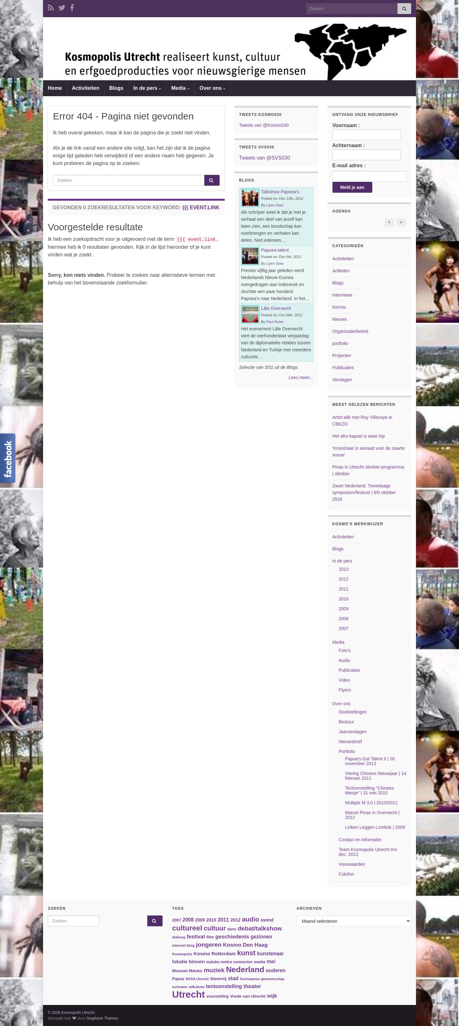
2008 (344, 618)
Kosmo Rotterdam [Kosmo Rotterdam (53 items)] (215, 953)
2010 (344, 598)
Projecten (341, 355)
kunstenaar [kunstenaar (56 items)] (270, 953)
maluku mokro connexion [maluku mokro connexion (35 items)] (229, 962)
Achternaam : (366, 151)
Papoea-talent (275, 250)
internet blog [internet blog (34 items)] (183, 945)
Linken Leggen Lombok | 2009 (375, 827)
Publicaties (343, 367)
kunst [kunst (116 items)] (246, 953)
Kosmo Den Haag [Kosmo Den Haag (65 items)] (245, 945)
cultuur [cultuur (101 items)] (215, 928)
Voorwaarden (352, 864)
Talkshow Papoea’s (280, 191)
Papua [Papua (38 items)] (178, 979)
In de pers (147, 88)
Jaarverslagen (353, 731)
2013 (344, 569)
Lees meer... (300, 377)
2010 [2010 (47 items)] (211, 919)
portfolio (340, 343)
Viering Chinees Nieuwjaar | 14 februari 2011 (375, 776)
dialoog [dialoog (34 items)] (178, 937)
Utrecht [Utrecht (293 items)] (188, 994)
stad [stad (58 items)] (233, 978)
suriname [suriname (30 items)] (179, 987)
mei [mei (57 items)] (271, 961)
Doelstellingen (353, 711)
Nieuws (339, 319)
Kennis (339, 307)
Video (344, 680)
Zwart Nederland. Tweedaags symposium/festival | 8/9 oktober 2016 (364, 492)
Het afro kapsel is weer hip (358, 436)
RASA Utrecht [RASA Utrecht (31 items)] (197, 979)
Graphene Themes (102, 1018)
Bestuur (346, 721)
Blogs (116, 88)
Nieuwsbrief (350, 741)
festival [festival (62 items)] (196, 937)
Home (55, 88)
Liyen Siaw (274, 205)
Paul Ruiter (275, 322)
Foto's (345, 650)
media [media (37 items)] (260, 962)
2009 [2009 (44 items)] (200, 920)
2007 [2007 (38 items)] (176, 920)
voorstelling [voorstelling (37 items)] (217, 996)
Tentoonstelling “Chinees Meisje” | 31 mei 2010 (369, 790)
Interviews (342, 295)
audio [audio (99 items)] (250, 919)
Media (180, 88)
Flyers (345, 689)
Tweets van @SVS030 (264, 158)
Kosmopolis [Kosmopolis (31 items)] (182, 954)
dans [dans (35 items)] (231, 929)
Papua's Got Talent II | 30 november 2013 (370, 761)
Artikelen (341, 270)
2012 (344, 579)
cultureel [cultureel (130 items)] (187, 928)
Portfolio (347, 751)
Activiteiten (85, 88)
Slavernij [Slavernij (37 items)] (218, 979)
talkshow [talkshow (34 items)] (197, 987)
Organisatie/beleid (350, 331)
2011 (344, 589)
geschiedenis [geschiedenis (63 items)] (232, 937)
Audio (344, 660)
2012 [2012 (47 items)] (235, 919)
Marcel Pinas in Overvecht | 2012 (372, 815)
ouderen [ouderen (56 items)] (275, 970)
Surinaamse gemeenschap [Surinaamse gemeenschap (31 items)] (262, 979)
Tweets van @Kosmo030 (264, 125)
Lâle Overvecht (276, 308)
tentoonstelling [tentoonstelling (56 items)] (224, 986)
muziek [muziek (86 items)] (214, 970)
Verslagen (342, 379)
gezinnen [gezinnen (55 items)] (261, 936)
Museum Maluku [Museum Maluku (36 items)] (187, 971)
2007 (344, 628)
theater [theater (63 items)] (252, 986)
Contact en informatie (360, 839)
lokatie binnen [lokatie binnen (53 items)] (188, 961)
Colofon (346, 874)
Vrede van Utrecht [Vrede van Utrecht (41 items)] (248, 996)
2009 (344, 608)
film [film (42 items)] (210, 937)
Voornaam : (366, 131)
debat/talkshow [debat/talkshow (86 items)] (260, 928)
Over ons (213, 88)
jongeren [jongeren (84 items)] (209, 944)
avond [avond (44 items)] (267, 920)
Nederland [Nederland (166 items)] (245, 969)
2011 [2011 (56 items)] (223, 919)
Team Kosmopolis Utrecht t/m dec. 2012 (368, 852)
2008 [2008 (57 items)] (187, 919)
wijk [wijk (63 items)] (272, 996)
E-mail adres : (349, 165)
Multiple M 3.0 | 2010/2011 (371, 802)
